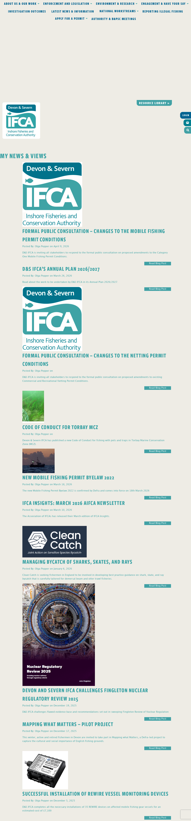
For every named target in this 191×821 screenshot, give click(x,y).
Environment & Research (115, 3)
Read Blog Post (157, 186)
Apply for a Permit (70, 18)
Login (185, 37)
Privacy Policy (56, 760)
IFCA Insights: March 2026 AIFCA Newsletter (73, 425)
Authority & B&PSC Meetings (113, 18)
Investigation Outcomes (27, 11)
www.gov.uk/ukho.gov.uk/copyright (84, 807)
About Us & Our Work (20, 3)
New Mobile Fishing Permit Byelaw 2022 (68, 399)
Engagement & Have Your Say (163, 3)
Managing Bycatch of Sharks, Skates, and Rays (77, 484)
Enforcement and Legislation (66, 3)
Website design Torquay (75, 818)
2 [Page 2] (3, 744)
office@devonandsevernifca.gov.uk (53, 773)
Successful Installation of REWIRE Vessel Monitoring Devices (95, 716)
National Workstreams (118, 11)
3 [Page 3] (5, 744)
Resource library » (154, 25)
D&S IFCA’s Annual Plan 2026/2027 (61, 191)
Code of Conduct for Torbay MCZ (60, 349)
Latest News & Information (72, 11)
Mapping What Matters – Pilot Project (67, 646)
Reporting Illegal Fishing (163, 11)
